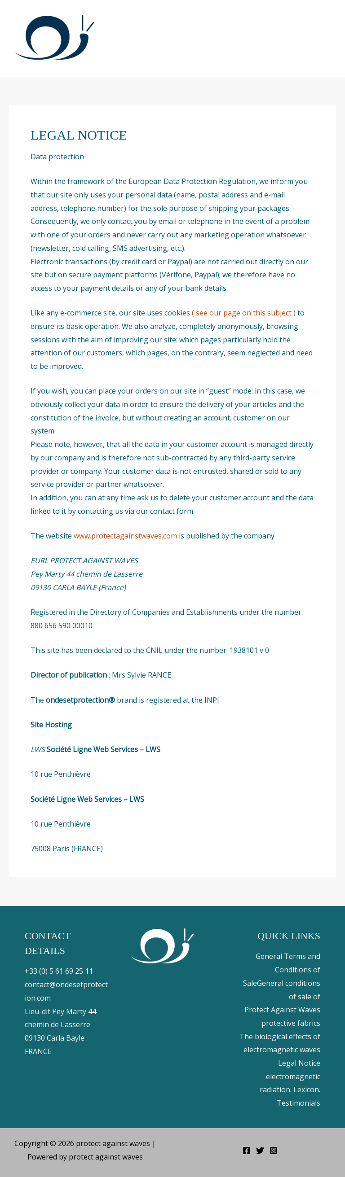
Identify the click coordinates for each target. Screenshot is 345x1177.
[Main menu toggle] (326, 38)
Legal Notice (299, 1063)
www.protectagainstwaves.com (125, 536)
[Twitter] (260, 1150)
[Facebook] (247, 1150)
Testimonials (298, 1103)
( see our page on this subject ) (244, 313)
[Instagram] (274, 1150)
